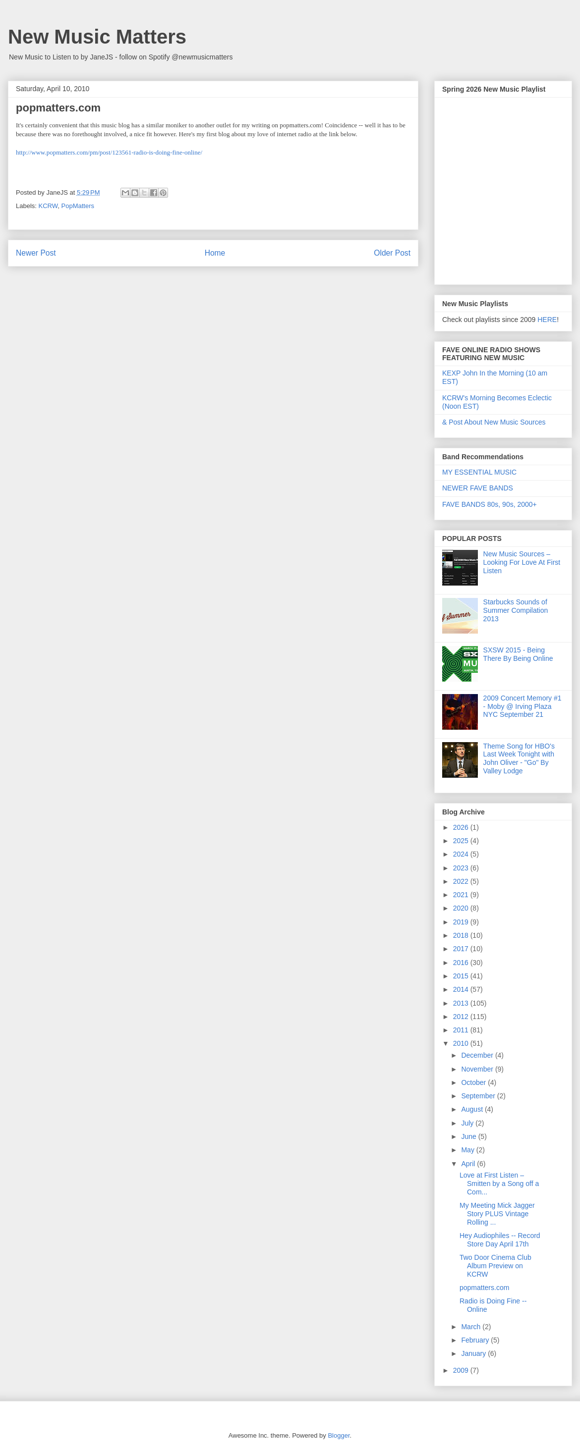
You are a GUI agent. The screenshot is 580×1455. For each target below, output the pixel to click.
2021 (461, 895)
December (478, 1055)
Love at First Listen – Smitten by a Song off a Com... (499, 1183)
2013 (461, 1003)
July (468, 1123)
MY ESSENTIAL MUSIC (479, 472)
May (468, 1150)
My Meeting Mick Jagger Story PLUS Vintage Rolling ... (497, 1213)
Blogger (338, 1435)
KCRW (48, 206)
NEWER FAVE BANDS (477, 488)
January (474, 1353)
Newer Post (36, 253)
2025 (461, 841)
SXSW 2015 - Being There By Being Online (518, 654)
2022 (461, 881)
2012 (461, 1017)
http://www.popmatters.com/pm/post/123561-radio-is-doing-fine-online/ (109, 152)
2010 (461, 1043)
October (474, 1082)
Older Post (392, 253)
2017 (461, 949)
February (476, 1340)
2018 (461, 935)
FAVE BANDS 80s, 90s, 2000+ (489, 504)
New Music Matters (97, 37)
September (479, 1096)
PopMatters (77, 206)
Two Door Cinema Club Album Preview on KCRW (495, 1265)
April (469, 1164)
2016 (461, 963)
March (471, 1327)
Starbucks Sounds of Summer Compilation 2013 (515, 610)
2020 (461, 908)
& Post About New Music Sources (494, 422)
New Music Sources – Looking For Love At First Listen (522, 562)
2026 (461, 827)
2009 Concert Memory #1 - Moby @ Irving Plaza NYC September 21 (522, 706)
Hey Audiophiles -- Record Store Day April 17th (500, 1240)
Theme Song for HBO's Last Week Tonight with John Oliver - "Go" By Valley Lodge (519, 758)
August (472, 1109)
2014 (461, 989)
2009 (461, 1370)
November (478, 1069)
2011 (461, 1030)
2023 (461, 868)
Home (215, 253)
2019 (461, 922)
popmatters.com (484, 1288)
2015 (461, 976)
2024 (461, 854)
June (469, 1136)
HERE (547, 319)
